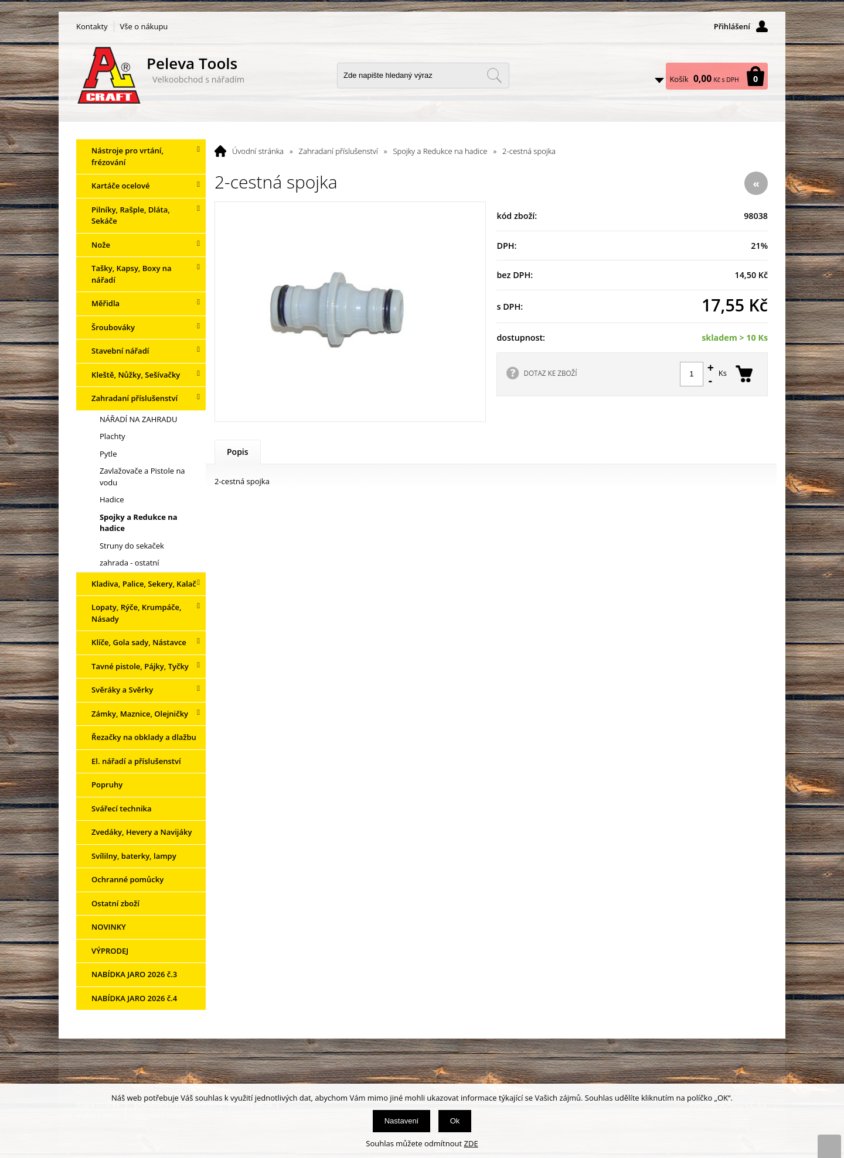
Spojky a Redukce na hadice (440, 151)
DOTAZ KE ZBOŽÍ (550, 373)
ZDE (471, 1143)
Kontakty (92, 26)
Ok (455, 1120)
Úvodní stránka (258, 151)
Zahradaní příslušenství (338, 151)
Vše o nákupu (144, 26)
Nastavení (401, 1120)
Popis (238, 451)
